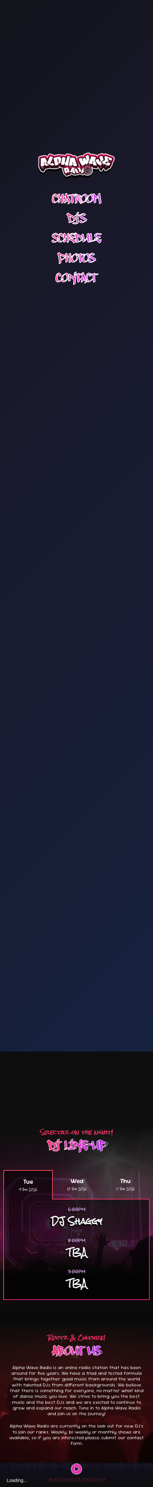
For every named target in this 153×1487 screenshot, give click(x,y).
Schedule (76, 185)
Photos (76, 205)
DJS (76, 166)
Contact (76, 225)
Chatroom (77, 146)
